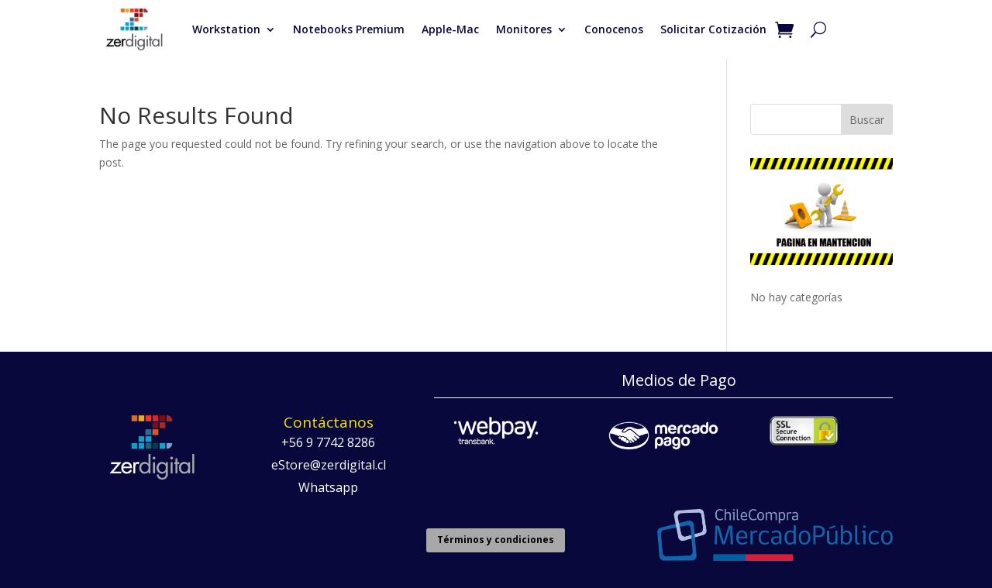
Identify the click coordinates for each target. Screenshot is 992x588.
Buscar (866, 119)
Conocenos (613, 29)
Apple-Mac (450, 29)
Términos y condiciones (495, 539)
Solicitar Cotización (713, 29)
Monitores (524, 29)
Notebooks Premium (349, 29)
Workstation (226, 29)
